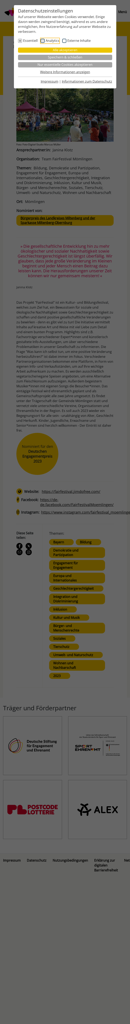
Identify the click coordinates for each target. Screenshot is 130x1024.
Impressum (49, 81)
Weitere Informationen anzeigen (65, 72)
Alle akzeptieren (65, 50)
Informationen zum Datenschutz (87, 81)
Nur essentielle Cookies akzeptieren (65, 64)
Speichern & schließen (65, 57)
